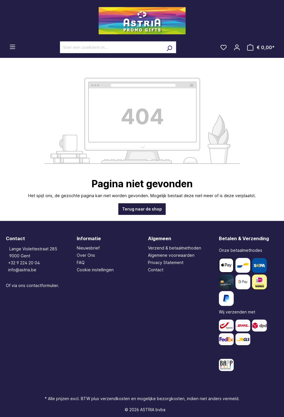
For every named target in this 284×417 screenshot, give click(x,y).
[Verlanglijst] (223, 47)
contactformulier (42, 285)
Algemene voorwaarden (171, 255)
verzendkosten (115, 398)
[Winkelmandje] (261, 47)
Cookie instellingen (95, 269)
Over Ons (86, 255)
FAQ (81, 262)
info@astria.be (22, 269)
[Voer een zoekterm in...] (111, 47)
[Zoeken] (169, 47)
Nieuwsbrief (88, 247)
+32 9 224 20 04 (24, 262)
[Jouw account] (237, 47)
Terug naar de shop (142, 208)
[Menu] (12, 46)
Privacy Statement (165, 262)
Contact (155, 269)
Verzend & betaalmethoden (174, 247)
